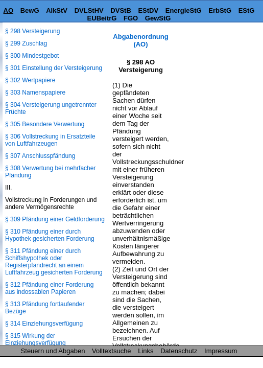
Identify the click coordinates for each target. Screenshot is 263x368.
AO (9, 10)
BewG (29, 10)
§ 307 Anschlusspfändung (40, 155)
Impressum (220, 351)
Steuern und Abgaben (53, 351)
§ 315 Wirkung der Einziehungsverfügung (35, 339)
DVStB (120, 10)
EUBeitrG (102, 18)
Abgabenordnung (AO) (140, 40)
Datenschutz (178, 351)
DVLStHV (89, 10)
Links (145, 351)
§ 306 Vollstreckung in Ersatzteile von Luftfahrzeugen (50, 140)
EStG (246, 10)
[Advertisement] (212, 65)
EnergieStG (183, 10)
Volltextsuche (111, 351)
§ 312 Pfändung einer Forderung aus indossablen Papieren (49, 288)
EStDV (148, 10)
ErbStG (219, 10)
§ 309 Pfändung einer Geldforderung (55, 219)
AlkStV (56, 10)
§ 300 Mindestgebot (32, 55)
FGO (131, 18)
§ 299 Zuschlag (26, 43)
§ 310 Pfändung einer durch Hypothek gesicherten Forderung (49, 235)
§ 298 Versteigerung (32, 31)
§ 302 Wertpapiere (30, 80)
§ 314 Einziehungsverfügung (44, 323)
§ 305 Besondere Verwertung (44, 124)
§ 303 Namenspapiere (35, 92)
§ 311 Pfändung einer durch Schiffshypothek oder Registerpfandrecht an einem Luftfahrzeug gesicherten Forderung (54, 261)
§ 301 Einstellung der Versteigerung (53, 68)
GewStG (158, 18)
